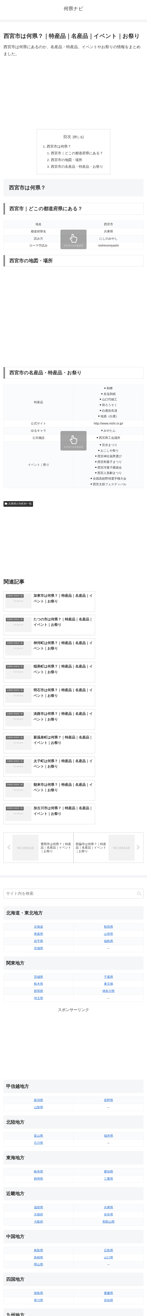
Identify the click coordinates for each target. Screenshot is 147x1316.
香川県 (38, 1201)
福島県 (108, 842)
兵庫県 (108, 1108)
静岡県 (38, 1079)
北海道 (38, 827)
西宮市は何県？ (59, 146)
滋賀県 (38, 1108)
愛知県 (108, 1072)
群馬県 (38, 892)
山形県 (108, 835)
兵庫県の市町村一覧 (18, 505)
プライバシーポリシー (109, 1302)
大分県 (108, 1230)
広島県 (108, 1151)
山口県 (108, 1158)
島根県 (38, 1158)
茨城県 (38, 878)
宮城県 (38, 849)
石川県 (38, 1044)
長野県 (108, 1001)
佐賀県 (38, 1237)
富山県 (38, 1036)
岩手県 (38, 842)
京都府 (38, 1115)
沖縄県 (108, 1251)
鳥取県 (38, 1151)
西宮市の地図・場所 (66, 161)
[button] (139, 794)
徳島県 (38, 1194)
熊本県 (38, 1251)
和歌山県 (108, 1122)
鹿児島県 (108, 1244)
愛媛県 (108, 1194)
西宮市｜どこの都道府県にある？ (77, 154)
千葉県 (108, 878)
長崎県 (38, 1244)
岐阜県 (38, 1072)
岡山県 (38, 1165)
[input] (73, 794)
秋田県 (108, 827)
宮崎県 (108, 1237)
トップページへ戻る (37, 1302)
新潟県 (38, 1001)
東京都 (108, 885)
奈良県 (108, 1115)
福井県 (108, 1036)
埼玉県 (38, 899)
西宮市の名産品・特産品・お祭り (77, 168)
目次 (67, 137)
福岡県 (38, 1230)
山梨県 (38, 1008)
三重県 (108, 1079)
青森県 (38, 835)
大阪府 (38, 1122)
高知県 (108, 1201)
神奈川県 (108, 892)
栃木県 (38, 885)
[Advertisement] (73, 93)
